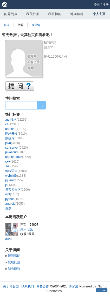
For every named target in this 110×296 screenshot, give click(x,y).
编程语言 (16, 171)
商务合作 (42, 286)
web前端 (15, 175)
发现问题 (14, 262)
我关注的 (33, 14)
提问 (7, 24)
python (14, 199)
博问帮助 (14, 256)
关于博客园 (11, 286)
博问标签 (77, 14)
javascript (16, 152)
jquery (14, 180)
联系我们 (27, 286)
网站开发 (16, 133)
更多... (9, 208)
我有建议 (14, 269)
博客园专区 (17, 189)
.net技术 (16, 119)
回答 (20, 24)
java (12, 143)
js (10, 185)
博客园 (73, 286)
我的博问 (55, 14)
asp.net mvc (18, 157)
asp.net (15, 129)
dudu (8, 239)
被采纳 (35, 24)
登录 (97, 4)
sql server (16, 147)
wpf (12, 194)
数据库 (14, 138)
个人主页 (99, 14)
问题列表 (11, 14)
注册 (105, 4)
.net (12, 166)
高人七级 (26, 229)
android (15, 203)
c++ (12, 161)
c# (12, 124)
